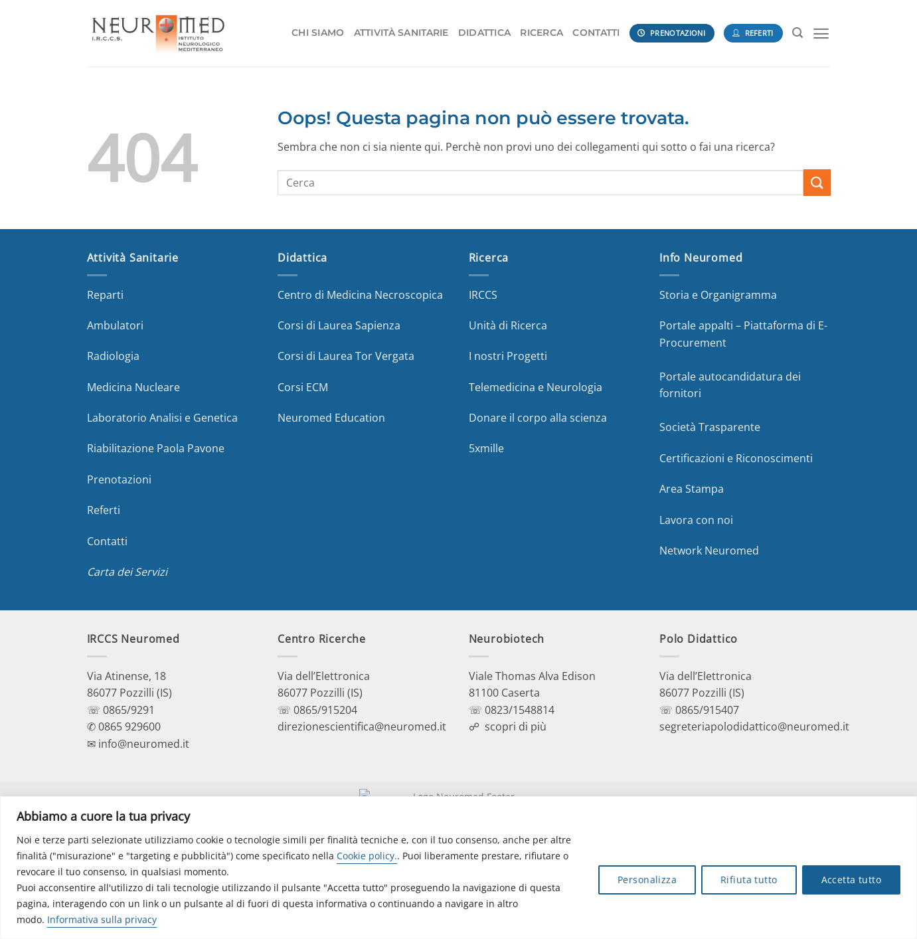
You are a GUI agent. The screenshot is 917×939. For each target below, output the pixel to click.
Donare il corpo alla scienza (538, 417)
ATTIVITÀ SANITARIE (401, 33)
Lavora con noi (696, 520)
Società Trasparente (709, 427)
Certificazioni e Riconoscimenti (736, 458)
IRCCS (483, 295)
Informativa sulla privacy (102, 919)
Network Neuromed (709, 550)
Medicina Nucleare (133, 387)
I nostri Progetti (508, 356)
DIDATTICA (484, 33)
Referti (103, 510)
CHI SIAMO (318, 33)
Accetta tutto (851, 879)
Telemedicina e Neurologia (535, 387)
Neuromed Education (331, 417)
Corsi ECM (303, 387)
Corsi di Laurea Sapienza (339, 325)
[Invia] (816, 182)
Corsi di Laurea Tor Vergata (346, 356)
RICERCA (541, 33)
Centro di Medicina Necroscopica (360, 295)
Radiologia (113, 356)
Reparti (105, 295)
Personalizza (647, 879)
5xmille (486, 448)
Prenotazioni (119, 479)
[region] (458, 867)
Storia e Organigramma (718, 295)
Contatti (107, 541)
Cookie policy (365, 855)
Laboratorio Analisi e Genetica (162, 417)
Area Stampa (691, 488)
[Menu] (821, 33)
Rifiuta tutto (748, 879)
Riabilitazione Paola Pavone (155, 448)
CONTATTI (596, 33)
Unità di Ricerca (508, 325)
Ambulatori (115, 325)
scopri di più (515, 726)
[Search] (797, 33)
